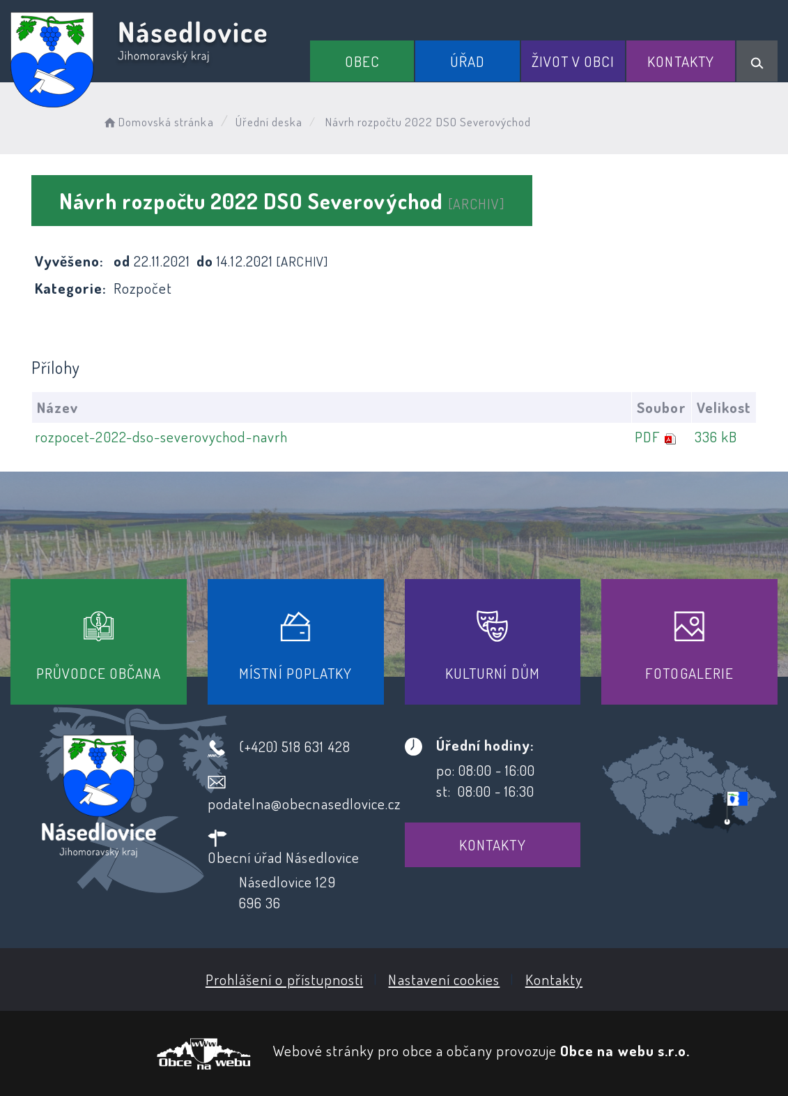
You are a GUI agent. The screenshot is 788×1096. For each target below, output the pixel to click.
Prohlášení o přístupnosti (284, 979)
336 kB (716, 436)
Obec (362, 61)
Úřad (467, 61)
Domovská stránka (158, 121)
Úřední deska (269, 121)
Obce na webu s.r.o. (625, 1050)
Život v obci (573, 61)
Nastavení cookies (444, 979)
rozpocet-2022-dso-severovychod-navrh (161, 436)
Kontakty (680, 61)
